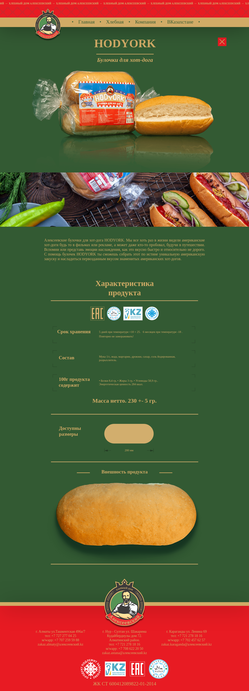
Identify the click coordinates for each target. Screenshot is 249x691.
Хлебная (115, 21)
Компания (145, 21)
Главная (86, 21)
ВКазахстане (180, 21)
